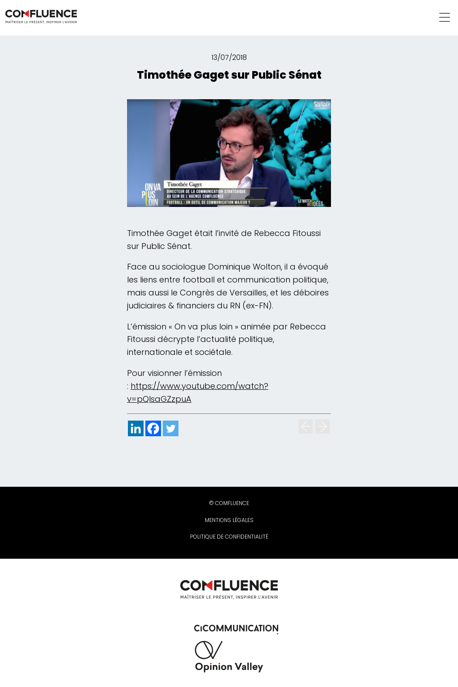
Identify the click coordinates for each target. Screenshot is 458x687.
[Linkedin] (136, 428)
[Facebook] (153, 428)
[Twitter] (170, 428)
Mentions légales (229, 520)
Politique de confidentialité (229, 536)
